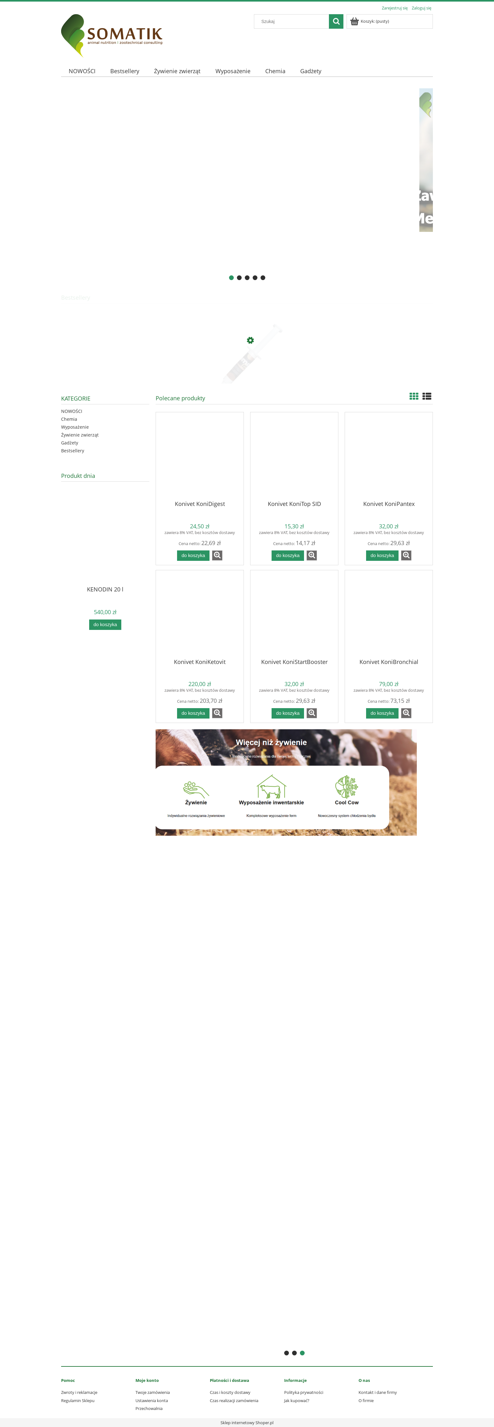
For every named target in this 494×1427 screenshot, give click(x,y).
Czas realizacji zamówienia (234, 1400)
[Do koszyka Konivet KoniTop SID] (288, 555)
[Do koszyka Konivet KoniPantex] (382, 555)
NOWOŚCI (71, 411)
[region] (247, 185)
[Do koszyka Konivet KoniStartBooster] (288, 713)
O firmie (366, 1400)
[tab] (231, 277)
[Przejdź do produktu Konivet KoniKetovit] (199, 613)
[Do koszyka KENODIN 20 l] (105, 625)
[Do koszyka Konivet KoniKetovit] (193, 713)
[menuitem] (82, 71)
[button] (217, 555)
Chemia (69, 419)
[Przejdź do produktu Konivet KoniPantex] (388, 455)
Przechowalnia (149, 1408)
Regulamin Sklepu (78, 1400)
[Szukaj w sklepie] (293, 21)
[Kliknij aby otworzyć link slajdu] (247, 185)
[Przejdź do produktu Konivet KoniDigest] (199, 455)
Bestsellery (72, 451)
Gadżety (69, 443)
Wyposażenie (75, 427)
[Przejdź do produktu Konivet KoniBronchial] (388, 613)
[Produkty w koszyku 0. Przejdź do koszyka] (370, 21)
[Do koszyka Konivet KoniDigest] (193, 555)
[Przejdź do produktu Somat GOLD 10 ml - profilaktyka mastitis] (247, 370)
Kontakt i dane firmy (378, 1392)
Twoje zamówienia (152, 1392)
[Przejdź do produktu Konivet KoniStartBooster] (294, 613)
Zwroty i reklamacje (79, 1392)
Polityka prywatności (303, 1392)
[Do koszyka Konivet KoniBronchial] (382, 713)
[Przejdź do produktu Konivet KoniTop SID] (294, 455)
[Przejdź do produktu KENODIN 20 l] (105, 548)
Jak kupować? (296, 1400)
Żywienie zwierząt (80, 435)
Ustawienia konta (151, 1400)
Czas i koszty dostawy (230, 1392)
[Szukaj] (336, 21)
